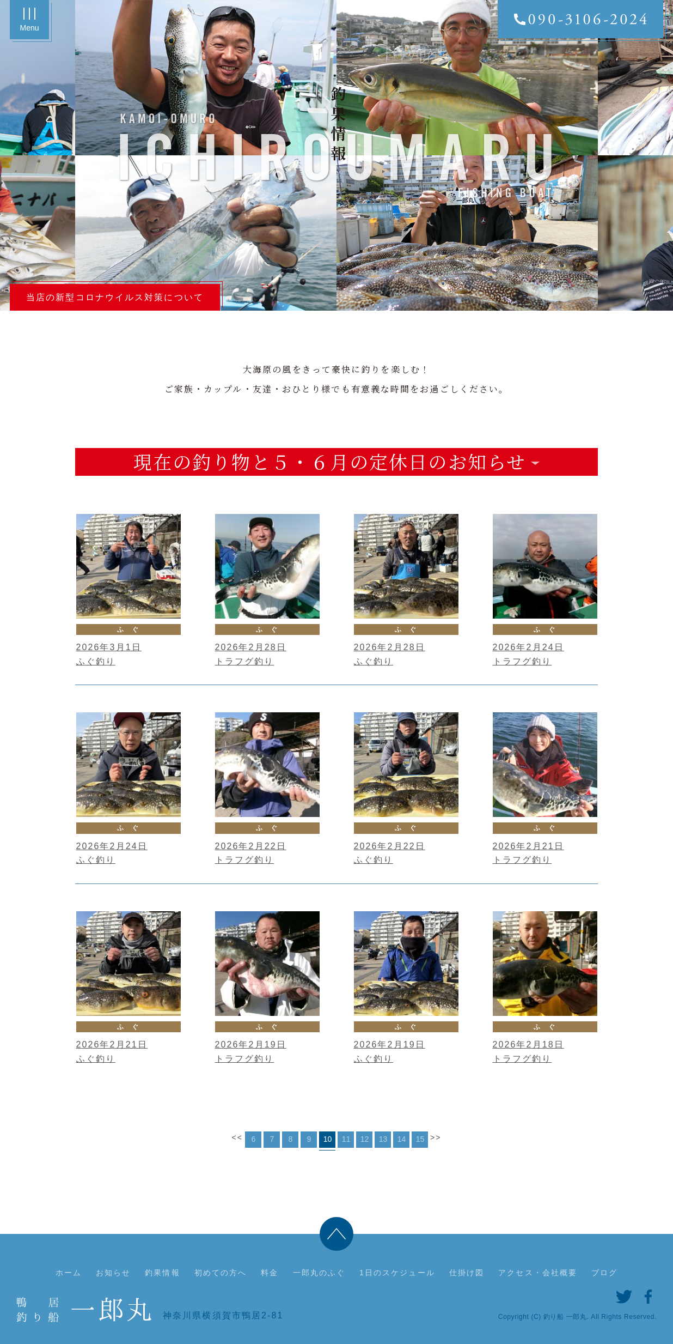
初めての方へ (220, 1272)
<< (237, 1137)
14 (401, 1139)
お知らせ (113, 1272)
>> (436, 1137)
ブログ (604, 1272)
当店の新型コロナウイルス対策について (115, 297)
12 (364, 1139)
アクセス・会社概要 (537, 1272)
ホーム (69, 1272)
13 (383, 1139)
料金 (269, 1272)
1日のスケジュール (397, 1272)
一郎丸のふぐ (319, 1272)
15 (420, 1139)
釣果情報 (162, 1272)
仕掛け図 (466, 1272)
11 (346, 1139)
